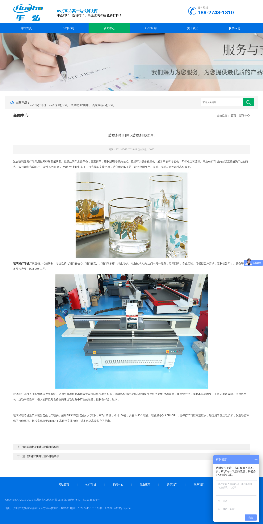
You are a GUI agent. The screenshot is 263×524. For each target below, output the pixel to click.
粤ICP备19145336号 (87, 499)
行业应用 (151, 28)
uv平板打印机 (38, 105)
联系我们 (234, 28)
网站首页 (26, 28)
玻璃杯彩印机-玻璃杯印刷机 (43, 446)
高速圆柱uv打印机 (103, 105)
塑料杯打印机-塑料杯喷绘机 (43, 456)
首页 (233, 115)
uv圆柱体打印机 (58, 105)
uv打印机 (67, 28)
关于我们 (192, 28)
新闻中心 (109, 28)
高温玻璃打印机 (80, 105)
